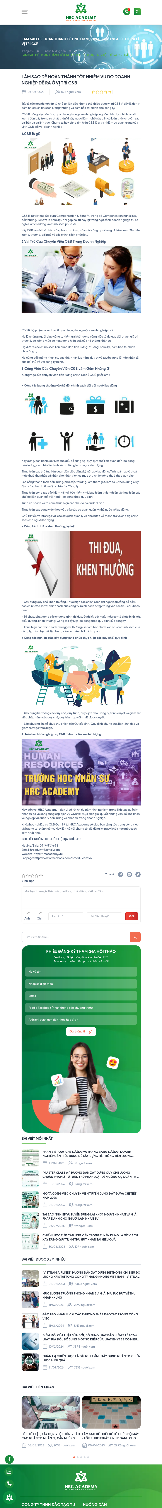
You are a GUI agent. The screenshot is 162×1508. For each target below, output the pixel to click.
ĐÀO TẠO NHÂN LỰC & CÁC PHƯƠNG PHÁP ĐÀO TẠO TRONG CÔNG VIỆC (91, 1316)
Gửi (131, 916)
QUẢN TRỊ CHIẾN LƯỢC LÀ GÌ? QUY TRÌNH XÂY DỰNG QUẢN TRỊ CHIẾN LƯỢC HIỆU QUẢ (87, 1358)
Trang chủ (28, 51)
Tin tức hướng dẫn (56, 51)
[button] (74, 1457)
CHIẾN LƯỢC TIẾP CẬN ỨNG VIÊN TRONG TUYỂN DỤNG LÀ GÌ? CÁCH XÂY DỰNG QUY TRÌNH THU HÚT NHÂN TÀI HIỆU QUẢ (91, 1237)
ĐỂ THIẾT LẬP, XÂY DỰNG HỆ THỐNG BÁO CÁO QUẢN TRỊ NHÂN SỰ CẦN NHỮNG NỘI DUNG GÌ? (47, 1436)
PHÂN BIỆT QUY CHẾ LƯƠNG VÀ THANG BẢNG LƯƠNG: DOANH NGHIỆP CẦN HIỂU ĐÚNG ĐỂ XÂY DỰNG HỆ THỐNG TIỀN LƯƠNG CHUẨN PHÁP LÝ (88, 1154)
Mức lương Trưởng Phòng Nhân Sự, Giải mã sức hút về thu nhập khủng (89, 1295)
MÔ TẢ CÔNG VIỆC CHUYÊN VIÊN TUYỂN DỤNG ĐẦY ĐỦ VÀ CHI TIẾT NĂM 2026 (90, 1195)
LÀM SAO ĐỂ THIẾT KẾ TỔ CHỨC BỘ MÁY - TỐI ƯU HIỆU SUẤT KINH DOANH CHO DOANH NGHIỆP (111, 1436)
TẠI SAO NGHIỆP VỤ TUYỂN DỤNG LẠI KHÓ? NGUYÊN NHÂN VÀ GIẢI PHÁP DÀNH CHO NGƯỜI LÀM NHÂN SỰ (90, 1216)
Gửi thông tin (81, 1031)
